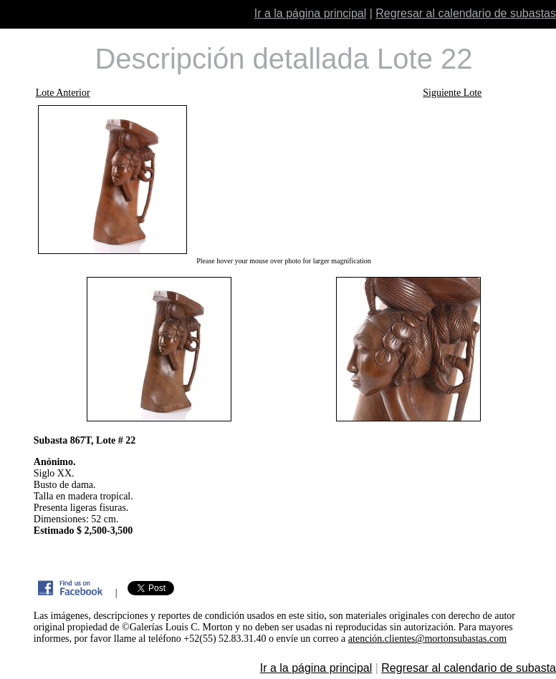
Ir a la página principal (310, 13)
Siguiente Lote (452, 92)
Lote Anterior (63, 92)
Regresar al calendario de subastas (465, 13)
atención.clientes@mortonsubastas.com (427, 638)
